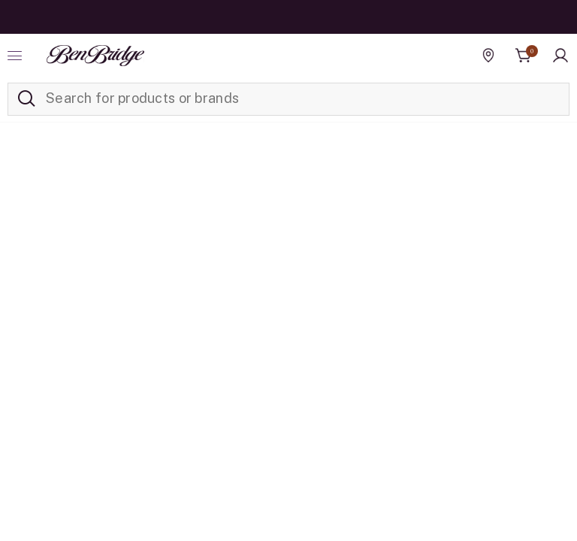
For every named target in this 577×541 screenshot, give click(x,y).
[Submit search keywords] (26, 99)
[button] (560, 56)
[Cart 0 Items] (523, 56)
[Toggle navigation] (16, 55)
